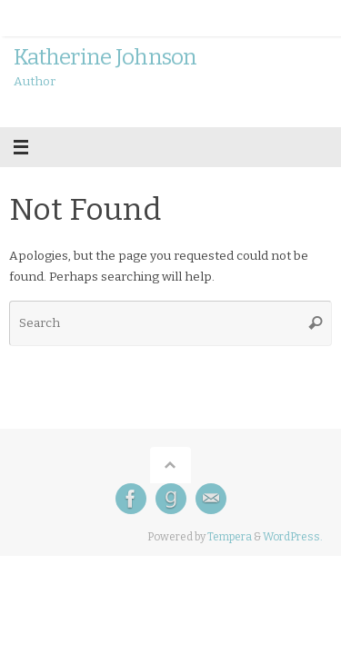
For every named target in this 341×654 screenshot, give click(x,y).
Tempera (229, 536)
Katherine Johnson (105, 57)
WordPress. (293, 536)
